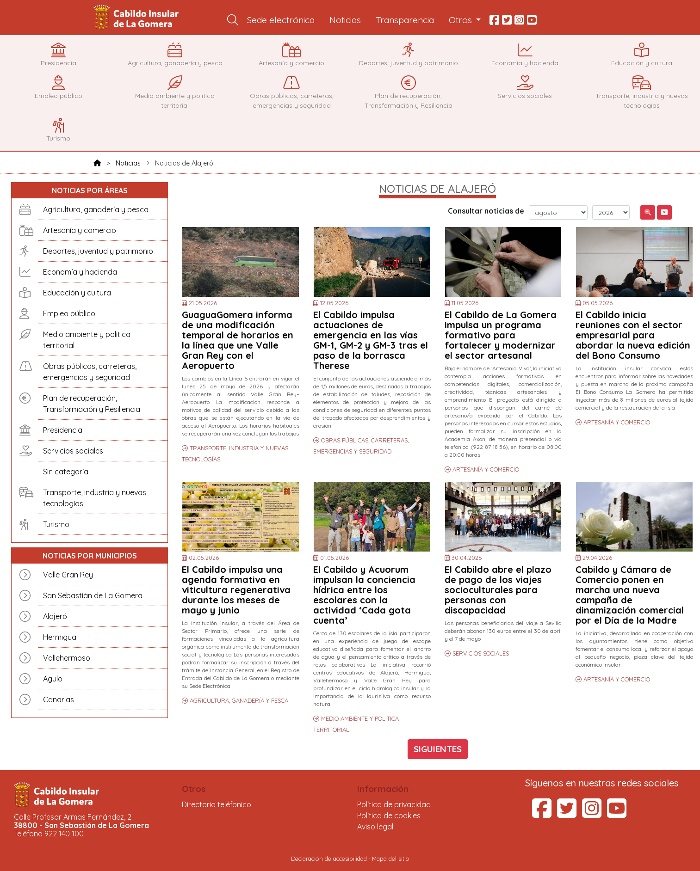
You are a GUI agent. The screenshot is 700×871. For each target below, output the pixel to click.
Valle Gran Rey (68, 574)
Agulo (52, 678)
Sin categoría (65, 471)
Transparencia (405, 19)
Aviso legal (375, 826)
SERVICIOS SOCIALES (480, 653)
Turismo (56, 524)
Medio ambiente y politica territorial (86, 340)
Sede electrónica (281, 19)
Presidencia (62, 430)
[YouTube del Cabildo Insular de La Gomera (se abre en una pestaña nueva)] (616, 813)
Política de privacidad (394, 804)
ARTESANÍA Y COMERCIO (485, 469)
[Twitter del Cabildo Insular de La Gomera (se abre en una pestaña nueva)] (566, 813)
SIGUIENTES (438, 748)
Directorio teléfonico (216, 804)
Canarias (58, 699)
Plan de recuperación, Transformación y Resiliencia (91, 403)
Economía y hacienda (80, 271)
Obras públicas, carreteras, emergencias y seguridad (89, 372)
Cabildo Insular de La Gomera (137, 18)
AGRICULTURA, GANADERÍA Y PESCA (239, 700)
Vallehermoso (66, 657)
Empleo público (69, 313)
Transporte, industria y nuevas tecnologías (94, 498)
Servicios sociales (73, 450)
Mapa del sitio (390, 858)
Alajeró (55, 616)
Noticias (345, 19)
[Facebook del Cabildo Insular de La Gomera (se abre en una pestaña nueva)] (541, 813)
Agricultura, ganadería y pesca (96, 209)
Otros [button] (461, 19)
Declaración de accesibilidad (329, 858)
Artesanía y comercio (79, 230)
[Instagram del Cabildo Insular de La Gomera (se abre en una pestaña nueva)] (591, 813)
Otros (194, 788)
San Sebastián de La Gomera (92, 595)
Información (383, 788)
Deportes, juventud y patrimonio (98, 251)
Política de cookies (389, 815)
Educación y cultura (77, 292)
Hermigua (59, 637)
